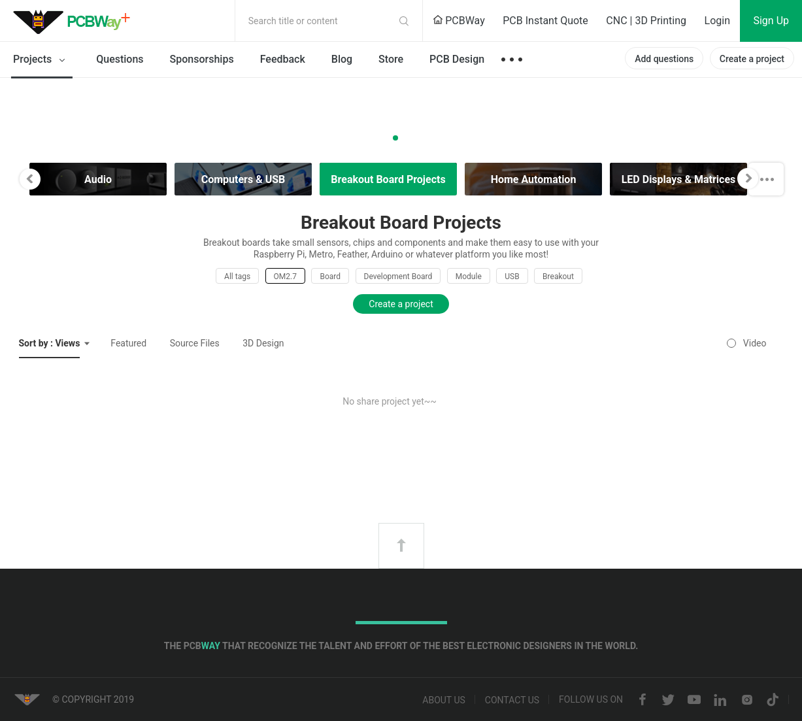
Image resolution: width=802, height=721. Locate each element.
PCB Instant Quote (545, 20)
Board (330, 276)
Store (390, 59)
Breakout (558, 276)
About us (443, 700)
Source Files (195, 343)
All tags (237, 276)
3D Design (263, 343)
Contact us (512, 700)
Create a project (752, 59)
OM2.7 (285, 276)
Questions (119, 59)
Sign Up (771, 20)
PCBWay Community (75, 21)
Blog (341, 59)
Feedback (282, 59)
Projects (41, 60)
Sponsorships (202, 59)
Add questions (664, 59)
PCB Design (456, 59)
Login (717, 20)
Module (469, 276)
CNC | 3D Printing (646, 20)
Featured (128, 343)
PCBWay (459, 20)
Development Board (398, 276)
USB (512, 276)
